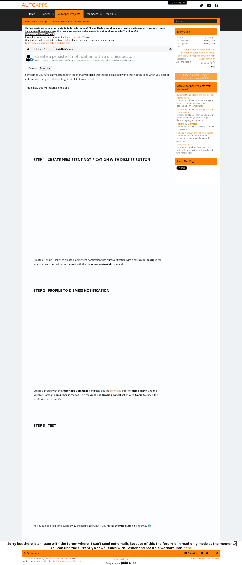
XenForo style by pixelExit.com (67, 561)
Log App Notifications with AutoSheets (194, 132)
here (187, 548)
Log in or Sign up (177, 2)
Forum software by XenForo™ (52, 558)
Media (109, 13)
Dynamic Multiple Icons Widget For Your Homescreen (195, 96)
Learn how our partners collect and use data (47, 42)
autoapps (182, 55)
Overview (32, 68)
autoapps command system (201, 55)
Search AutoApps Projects (37, 21)
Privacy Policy (213, 558)
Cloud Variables (184, 144)
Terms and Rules (197, 558)
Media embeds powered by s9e (37, 561)
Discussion (45, 68)
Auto (35, 4)
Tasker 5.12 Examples (186, 123)
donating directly (73, 37)
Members (92, 13)
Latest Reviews (82, 21)
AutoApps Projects (69, 13)
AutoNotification (207, 58)
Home (31, 13)
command (116, 390)
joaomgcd (210, 37)
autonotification (191, 49)
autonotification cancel (204, 52)
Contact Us (191, 553)
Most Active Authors (62, 21)
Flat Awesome (32, 553)
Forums (46, 13)
